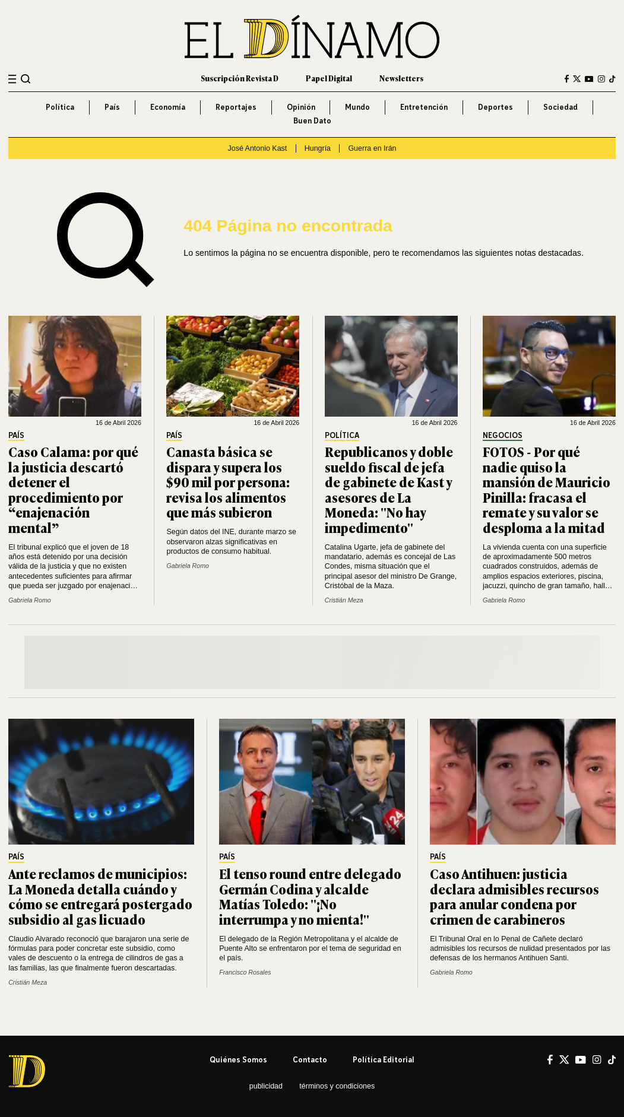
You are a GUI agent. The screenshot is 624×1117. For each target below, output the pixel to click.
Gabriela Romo (29, 600)
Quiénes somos (238, 1059)
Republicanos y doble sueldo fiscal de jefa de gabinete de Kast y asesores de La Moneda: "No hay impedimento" (389, 489)
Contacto (310, 1059)
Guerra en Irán (372, 148)
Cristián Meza (344, 600)
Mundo (357, 107)
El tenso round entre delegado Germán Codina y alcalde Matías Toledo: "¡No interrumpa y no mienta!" (310, 896)
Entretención (424, 107)
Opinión (301, 107)
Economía (167, 107)
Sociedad (560, 107)
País (112, 107)
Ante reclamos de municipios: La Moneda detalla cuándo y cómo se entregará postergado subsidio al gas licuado (100, 896)
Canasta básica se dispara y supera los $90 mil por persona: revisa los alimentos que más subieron (228, 481)
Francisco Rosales (245, 972)
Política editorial (383, 1059)
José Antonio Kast (257, 148)
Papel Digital (329, 78)
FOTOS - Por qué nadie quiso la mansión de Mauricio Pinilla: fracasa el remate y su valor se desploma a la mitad (546, 489)
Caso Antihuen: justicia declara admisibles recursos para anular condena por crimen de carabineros (514, 896)
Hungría (318, 148)
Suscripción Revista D (239, 78)
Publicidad (266, 1086)
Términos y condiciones (337, 1086)
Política (60, 107)
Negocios (502, 435)
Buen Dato (312, 120)
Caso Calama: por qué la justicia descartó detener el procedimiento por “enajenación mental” (73, 489)
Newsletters (401, 78)
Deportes (495, 107)
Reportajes (236, 107)
